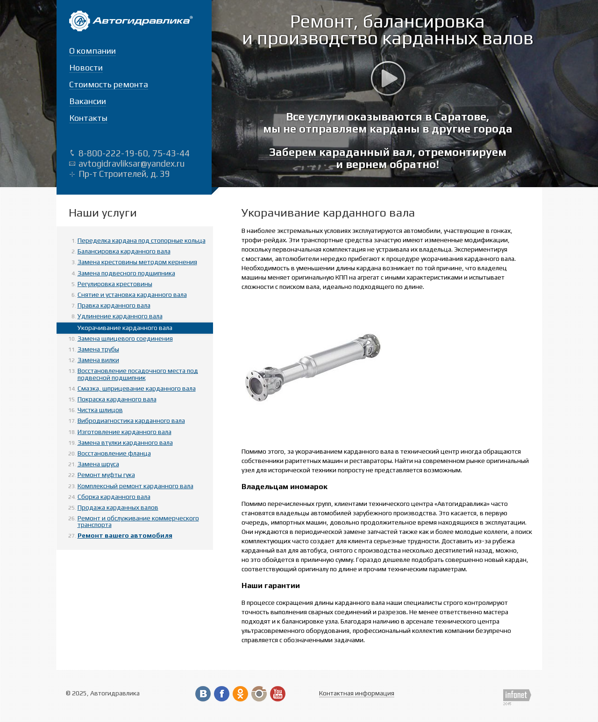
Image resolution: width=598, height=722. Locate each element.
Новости (86, 67)
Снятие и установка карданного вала (132, 294)
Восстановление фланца (114, 453)
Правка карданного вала (114, 305)
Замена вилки (98, 360)
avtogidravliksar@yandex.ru (131, 163)
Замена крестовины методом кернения (137, 262)
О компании (92, 51)
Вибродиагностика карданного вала (131, 420)
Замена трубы (98, 349)
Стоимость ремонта (108, 84)
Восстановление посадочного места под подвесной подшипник (138, 374)
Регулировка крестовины (115, 283)
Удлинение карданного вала (120, 316)
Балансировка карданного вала (124, 251)
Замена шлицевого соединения (125, 338)
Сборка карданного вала (114, 496)
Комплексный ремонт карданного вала (135, 486)
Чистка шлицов (100, 410)
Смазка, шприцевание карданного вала (137, 388)
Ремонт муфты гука (106, 474)
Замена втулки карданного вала (125, 442)
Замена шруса (98, 464)
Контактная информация (356, 693)
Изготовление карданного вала (124, 431)
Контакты (88, 118)
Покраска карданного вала (117, 399)
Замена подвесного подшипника (126, 273)
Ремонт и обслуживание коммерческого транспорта (138, 521)
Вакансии (87, 101)
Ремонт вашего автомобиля (125, 535)
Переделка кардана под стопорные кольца (142, 240)
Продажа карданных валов (118, 507)
